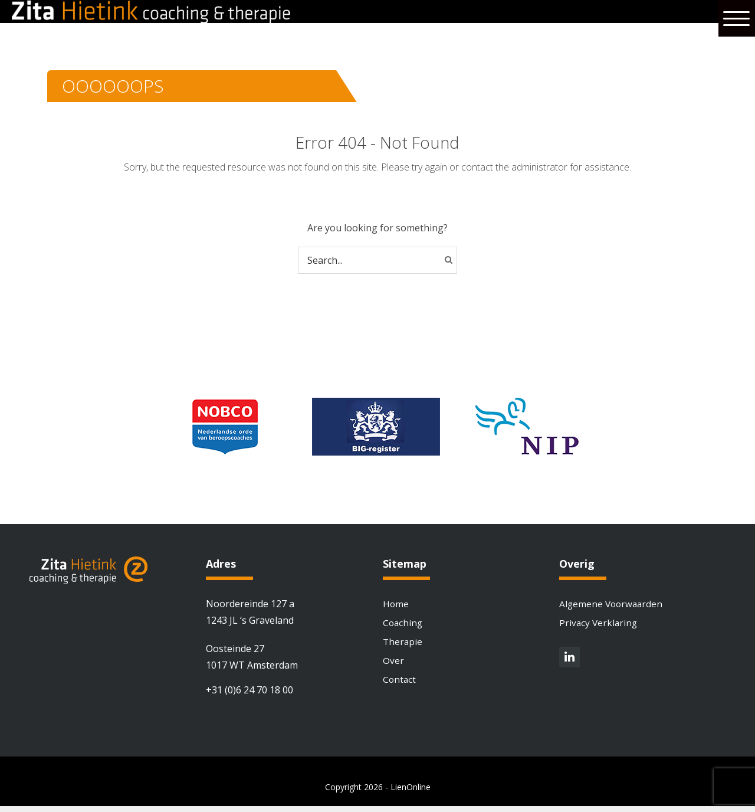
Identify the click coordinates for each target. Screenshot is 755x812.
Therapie (403, 644)
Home (396, 604)
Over (393, 664)
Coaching (403, 624)
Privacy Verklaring (599, 624)
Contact (400, 684)
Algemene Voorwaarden (612, 604)
